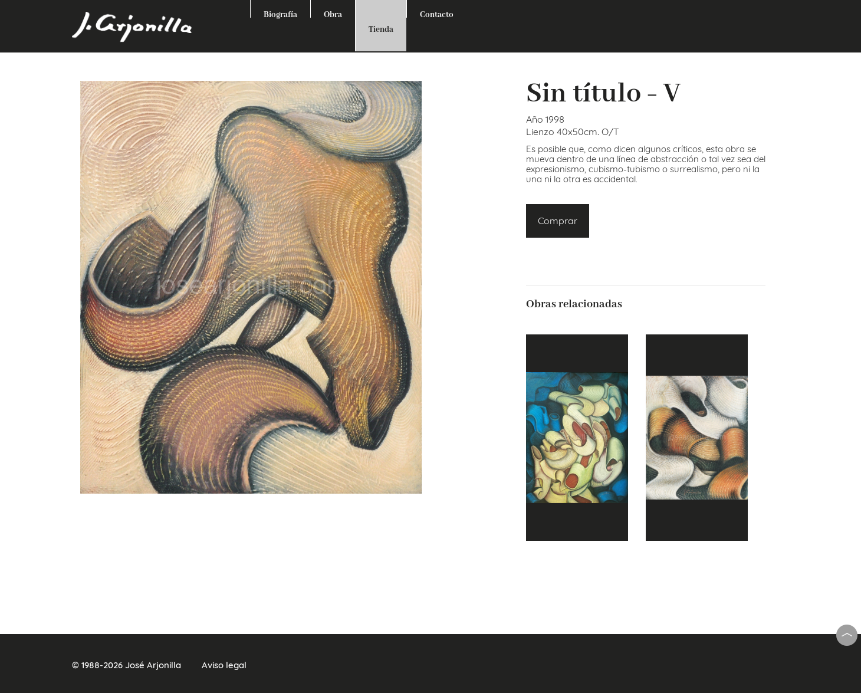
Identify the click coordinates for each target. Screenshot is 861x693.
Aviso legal (224, 665)
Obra (333, 13)
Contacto (436, 13)
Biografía (280, 13)
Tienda (381, 29)
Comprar (557, 220)
